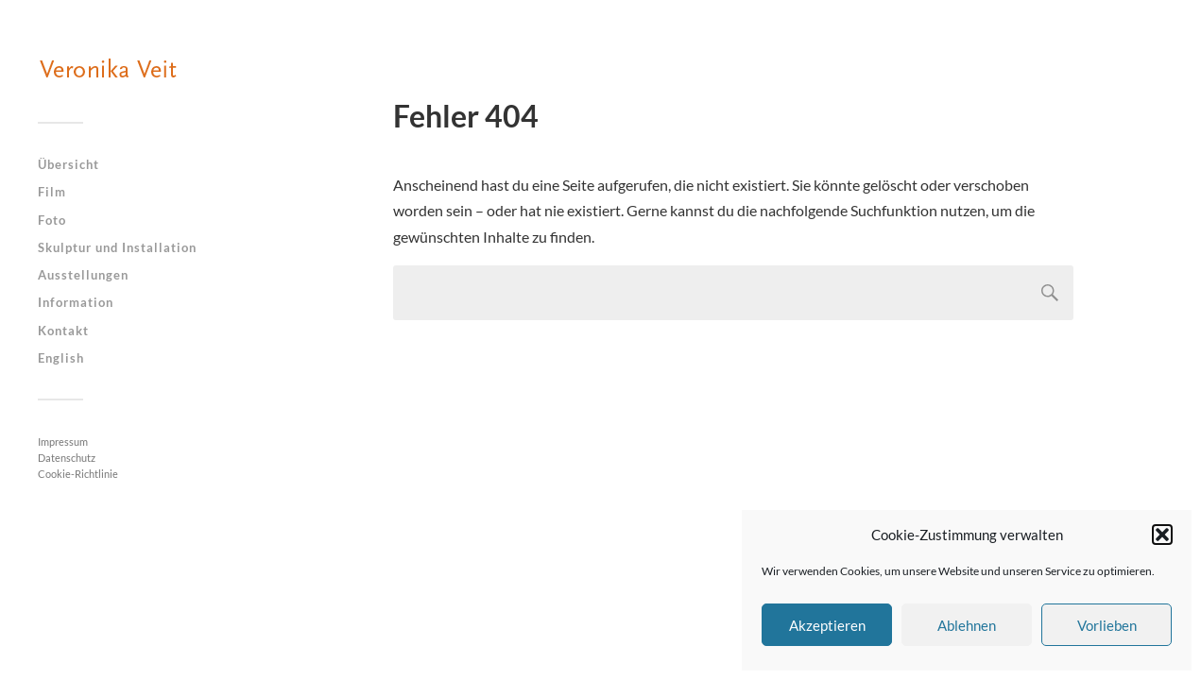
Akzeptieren (827, 625)
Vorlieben (1107, 625)
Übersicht (68, 164)
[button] (1162, 534)
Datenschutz (66, 457)
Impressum (63, 441)
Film (52, 191)
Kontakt (63, 330)
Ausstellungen (83, 274)
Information (75, 302)
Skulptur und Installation (117, 247)
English (61, 358)
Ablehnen (966, 625)
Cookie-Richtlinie (78, 474)
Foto (52, 220)
